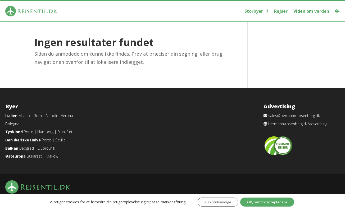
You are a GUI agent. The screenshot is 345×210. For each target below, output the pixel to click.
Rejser (281, 11)
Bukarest (34, 156)
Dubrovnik (46, 148)
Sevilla (60, 139)
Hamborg (45, 131)
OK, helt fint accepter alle (268, 201)
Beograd (26, 148)
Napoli (51, 115)
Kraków (52, 156)
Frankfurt (64, 131)
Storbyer (253, 11)
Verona (67, 115)
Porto (28, 131)
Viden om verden (311, 11)
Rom (38, 115)
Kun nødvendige (215, 201)
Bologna (12, 123)
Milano (24, 115)
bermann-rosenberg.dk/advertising (297, 123)
